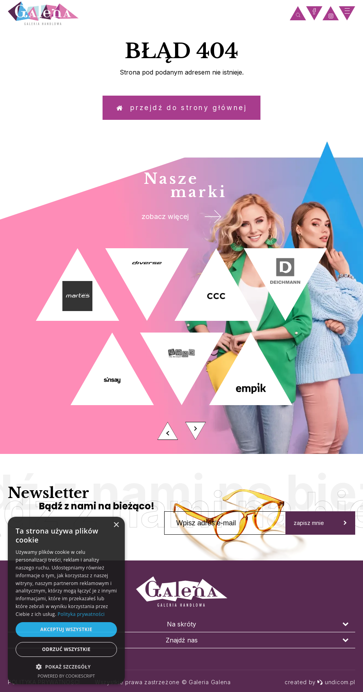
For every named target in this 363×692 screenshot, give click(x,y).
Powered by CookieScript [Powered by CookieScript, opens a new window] (66, 676)
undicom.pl (336, 682)
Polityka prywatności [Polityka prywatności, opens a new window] (81, 614)
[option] (181, 352)
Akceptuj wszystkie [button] (66, 629)
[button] (66, 666)
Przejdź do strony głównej (182, 109)
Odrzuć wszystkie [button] (66, 649)
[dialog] (66, 600)
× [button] (116, 525)
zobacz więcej (181, 221)
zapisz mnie (320, 529)
